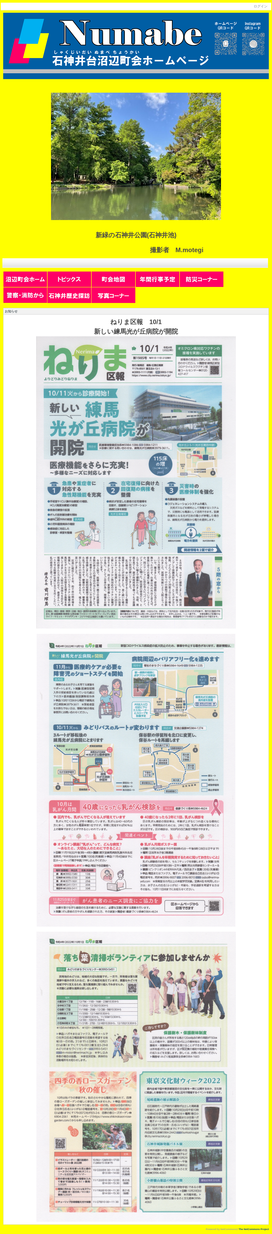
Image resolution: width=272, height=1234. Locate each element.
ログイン (260, 6)
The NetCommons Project (254, 1229)
